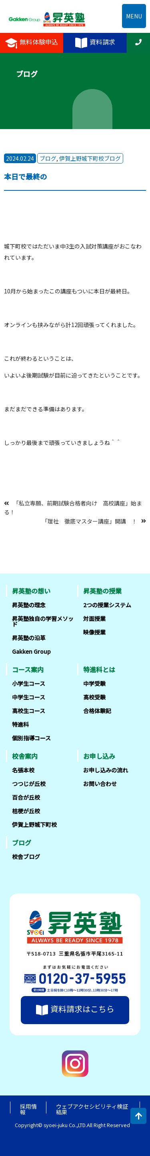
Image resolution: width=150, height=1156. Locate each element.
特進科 (20, 724)
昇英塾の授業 (102, 591)
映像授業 (94, 632)
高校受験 (94, 697)
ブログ (48, 158)
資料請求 (95, 43)
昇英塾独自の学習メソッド (43, 621)
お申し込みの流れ (105, 770)
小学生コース (28, 683)
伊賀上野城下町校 (34, 824)
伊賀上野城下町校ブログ (90, 158)
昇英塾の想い (31, 591)
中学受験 (94, 683)
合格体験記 (97, 710)
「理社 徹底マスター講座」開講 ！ (89, 521)
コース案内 (28, 669)
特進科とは (99, 669)
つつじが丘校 (29, 783)
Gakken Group (31, 651)
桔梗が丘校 (26, 811)
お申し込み (99, 756)
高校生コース (28, 710)
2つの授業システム (107, 605)
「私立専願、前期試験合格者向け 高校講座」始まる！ (73, 507)
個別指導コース (31, 738)
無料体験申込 (31, 43)
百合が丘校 (26, 797)
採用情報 (28, 1109)
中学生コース (28, 697)
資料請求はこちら (75, 1010)
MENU (134, 16)
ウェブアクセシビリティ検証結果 (92, 1109)
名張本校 (23, 770)
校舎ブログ (26, 856)
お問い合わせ (100, 783)
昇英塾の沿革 (29, 638)
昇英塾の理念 (29, 605)
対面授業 (94, 618)
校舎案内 (25, 756)
